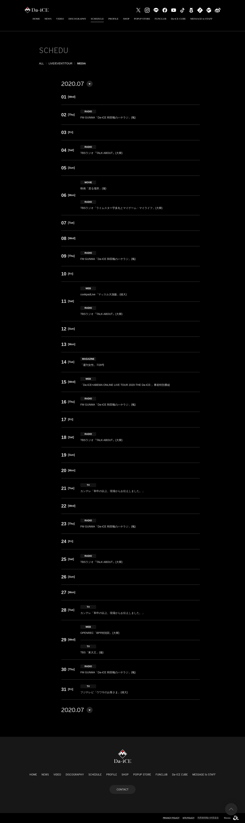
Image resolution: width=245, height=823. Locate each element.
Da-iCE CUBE (178, 18)
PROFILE (113, 18)
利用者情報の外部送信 (208, 817)
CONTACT (122, 789)
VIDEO (60, 18)
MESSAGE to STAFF (201, 18)
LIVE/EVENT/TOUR (60, 63)
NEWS (47, 18)
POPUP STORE (142, 18)
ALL (41, 63)
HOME (36, 18)
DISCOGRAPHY (77, 18)
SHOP (126, 18)
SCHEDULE (97, 18)
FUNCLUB (160, 18)
